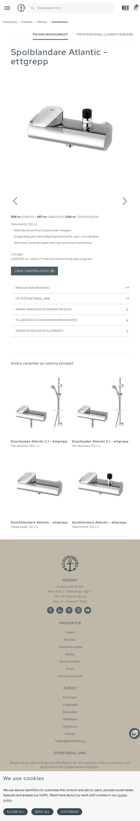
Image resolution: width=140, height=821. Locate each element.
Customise (70, 812)
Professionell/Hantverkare (105, 34)
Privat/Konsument (50, 34)
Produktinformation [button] (72, 288)
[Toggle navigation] (7, 8)
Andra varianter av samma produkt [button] (72, 309)
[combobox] (75, 8)
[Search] (32, 8)
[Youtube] (87, 610)
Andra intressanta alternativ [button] (72, 331)
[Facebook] (50, 610)
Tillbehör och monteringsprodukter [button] (72, 320)
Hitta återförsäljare (72, 298)
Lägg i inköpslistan (34, 271)
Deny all (42, 812)
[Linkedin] (59, 610)
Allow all (15, 812)
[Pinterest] (69, 610)
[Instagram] (78, 610)
